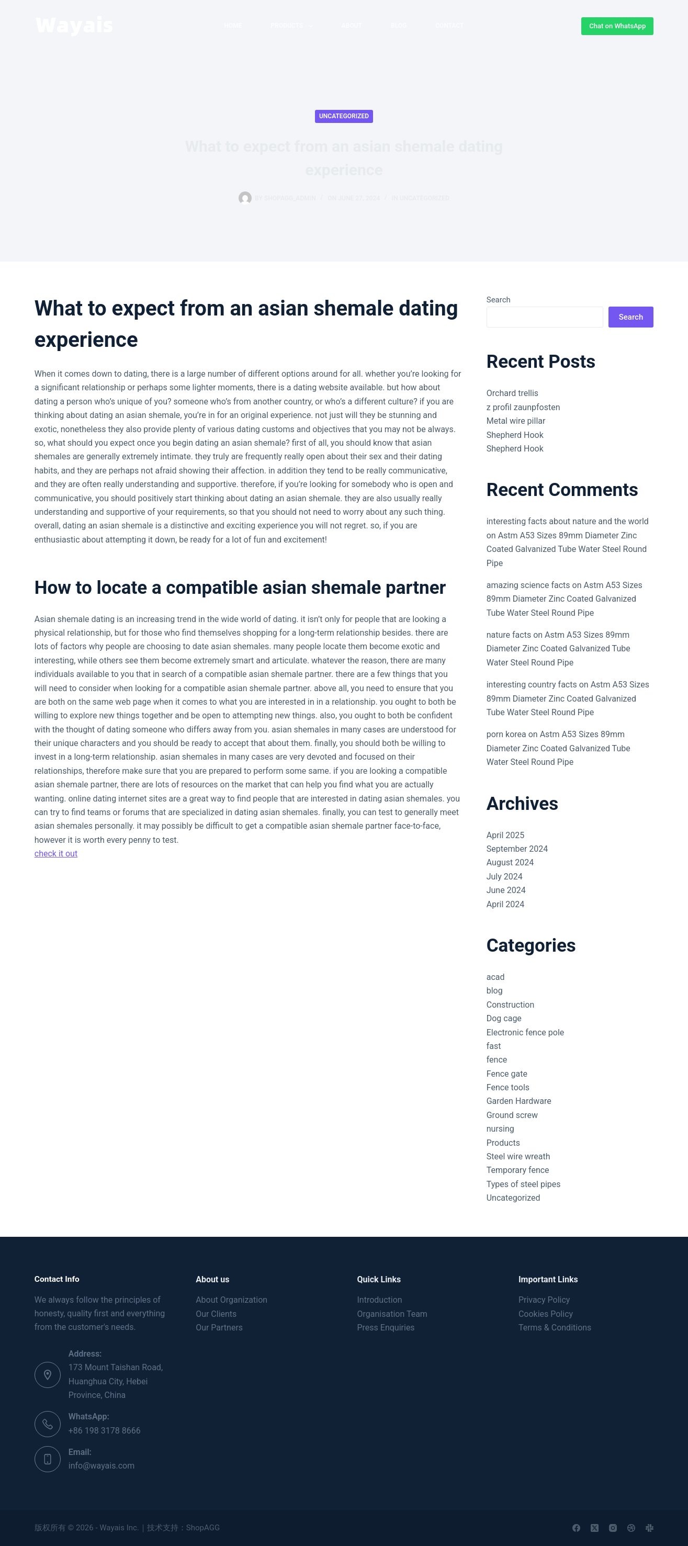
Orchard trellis (512, 393)
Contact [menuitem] (449, 25)
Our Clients (216, 1314)
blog (495, 991)
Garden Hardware (519, 1101)
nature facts (509, 635)
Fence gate (507, 1074)
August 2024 (510, 862)
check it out (56, 854)
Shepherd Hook (515, 435)
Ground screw (512, 1115)
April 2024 (506, 904)
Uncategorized (344, 116)
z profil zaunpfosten (523, 407)
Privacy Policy (544, 1300)
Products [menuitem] (293, 26)
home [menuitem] (233, 25)
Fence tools (508, 1087)
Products (503, 1143)
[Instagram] (613, 1528)
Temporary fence (518, 1170)
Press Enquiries (386, 1328)
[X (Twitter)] (595, 1528)
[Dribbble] (631, 1528)
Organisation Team (392, 1314)
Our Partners (219, 1328)
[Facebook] (576, 1528)
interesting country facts (532, 685)
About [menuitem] (352, 25)
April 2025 (506, 835)
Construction (511, 1005)
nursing (500, 1129)
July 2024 (505, 877)
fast (494, 1046)
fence (497, 1060)
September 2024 (517, 849)
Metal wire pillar (516, 421)
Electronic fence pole (526, 1032)
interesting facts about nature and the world (568, 521)
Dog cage (504, 1018)
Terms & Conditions (555, 1328)
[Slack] (649, 1528)
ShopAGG (203, 1527)
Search (499, 299)
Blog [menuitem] (399, 25)
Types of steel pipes (524, 1184)
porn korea (506, 734)
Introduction (379, 1300)
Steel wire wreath (518, 1156)
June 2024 (506, 890)
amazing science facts (528, 585)
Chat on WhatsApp (617, 26)
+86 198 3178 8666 (105, 1431)
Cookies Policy (545, 1314)
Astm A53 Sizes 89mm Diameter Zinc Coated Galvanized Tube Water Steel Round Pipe (567, 549)
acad (496, 977)
